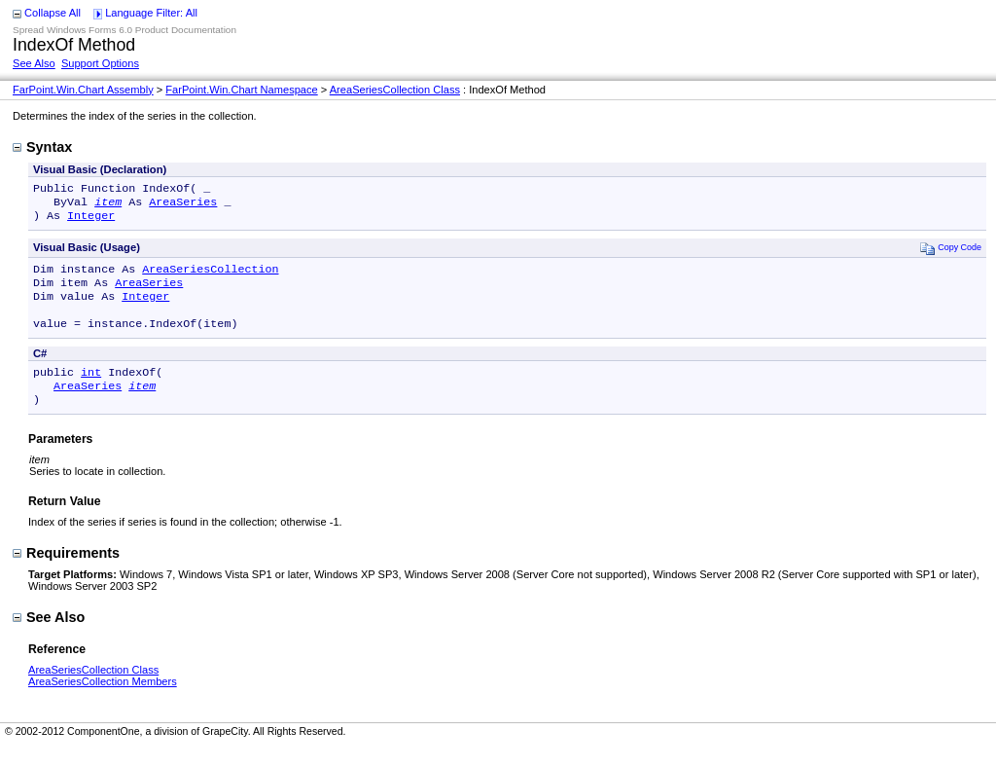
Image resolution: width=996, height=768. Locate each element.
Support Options (100, 63)
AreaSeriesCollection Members (102, 703)
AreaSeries (183, 205)
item (108, 205)
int (91, 389)
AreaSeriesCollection (210, 276)
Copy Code (950, 253)
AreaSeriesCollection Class (395, 89)
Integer (91, 221)
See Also (34, 63)
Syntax (42, 147)
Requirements (66, 574)
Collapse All (52, 12)
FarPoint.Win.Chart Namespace (241, 89)
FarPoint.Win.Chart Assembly (83, 89)
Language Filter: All (151, 12)
